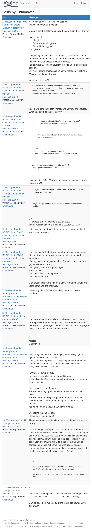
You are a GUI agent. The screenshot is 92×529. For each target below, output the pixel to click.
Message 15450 (10, 360)
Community (26, 3)
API (25, 420)
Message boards (13, 22)
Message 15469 (10, 302)
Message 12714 (10, 493)
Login (83, 3)
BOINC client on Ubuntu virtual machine (13, 90)
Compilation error (12, 423)
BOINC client (8, 87)
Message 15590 (10, 200)
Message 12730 (10, 426)
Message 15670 (10, 97)
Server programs (10, 293)
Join (76, 3)
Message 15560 (10, 264)
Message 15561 (10, 241)
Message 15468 (10, 322)
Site (39, 3)
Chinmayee (7, 37)
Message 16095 (10, 31)
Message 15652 (10, 128)
